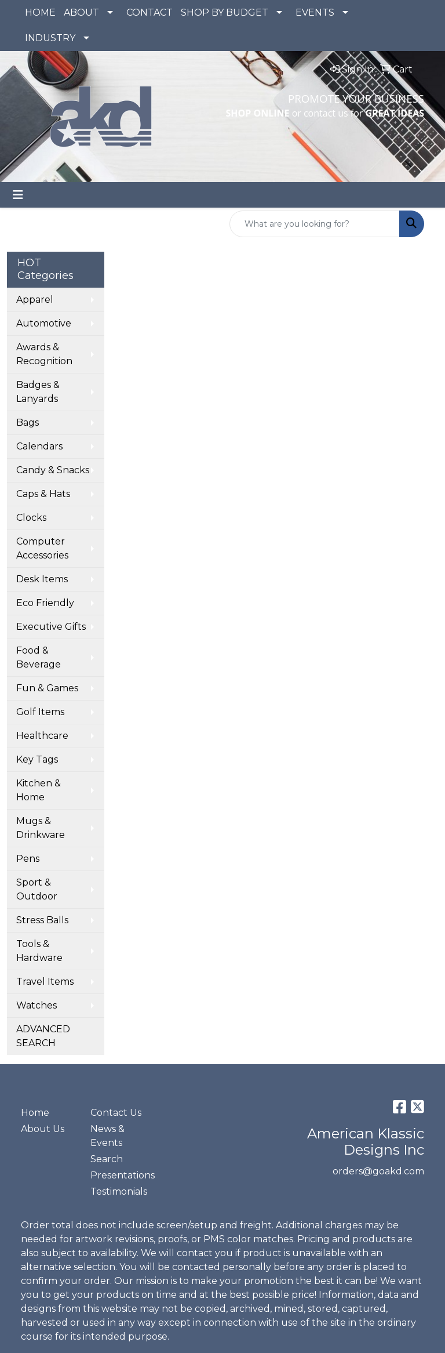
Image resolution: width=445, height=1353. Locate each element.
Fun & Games (47, 688)
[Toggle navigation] (18, 195)
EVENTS (315, 12)
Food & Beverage (38, 657)
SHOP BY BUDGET (224, 12)
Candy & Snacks (52, 470)
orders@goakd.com (378, 1171)
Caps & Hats (43, 493)
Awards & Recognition (44, 354)
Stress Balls (42, 920)
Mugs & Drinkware (40, 827)
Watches (36, 1005)
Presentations (118, 1175)
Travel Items (45, 981)
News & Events (107, 1135)
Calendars (39, 446)
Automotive (43, 323)
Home (35, 1112)
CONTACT (149, 12)
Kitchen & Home (38, 790)
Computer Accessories (42, 548)
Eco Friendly (45, 602)
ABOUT (81, 12)
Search (106, 1159)
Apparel (34, 299)
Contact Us (115, 1112)
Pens (27, 858)
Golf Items (40, 711)
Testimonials (118, 1191)
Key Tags (37, 759)
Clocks (31, 517)
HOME (40, 12)
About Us (42, 1128)
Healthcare (42, 735)
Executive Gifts (51, 626)
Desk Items (42, 579)
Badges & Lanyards (38, 391)
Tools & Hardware (39, 950)
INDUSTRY (50, 37)
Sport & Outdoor (36, 889)
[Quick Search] (314, 224)
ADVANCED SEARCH (43, 1036)
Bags (27, 422)
